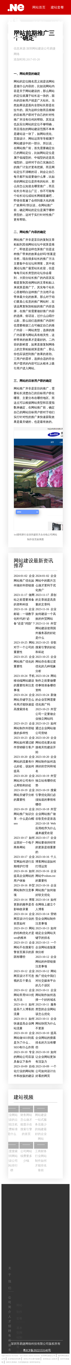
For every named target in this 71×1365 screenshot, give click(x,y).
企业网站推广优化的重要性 (24, 661)
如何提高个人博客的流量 (24, 1009)
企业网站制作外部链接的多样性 (24, 728)
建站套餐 (57, 7)
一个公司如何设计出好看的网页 (45, 1071)
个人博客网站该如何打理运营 (45, 861)
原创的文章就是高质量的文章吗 (45, 599)
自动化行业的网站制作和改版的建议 (24, 1071)
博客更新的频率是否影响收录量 (24, 904)
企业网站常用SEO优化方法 (24, 995)
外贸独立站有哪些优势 (45, 780)
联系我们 (57, 51)
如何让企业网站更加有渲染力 (45, 1056)
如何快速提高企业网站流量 (24, 1023)
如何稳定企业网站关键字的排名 (45, 933)
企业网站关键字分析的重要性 (24, 795)
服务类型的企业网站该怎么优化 (45, 1009)
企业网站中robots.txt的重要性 (45, 876)
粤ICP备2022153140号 (37, 1350)
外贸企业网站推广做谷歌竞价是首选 (45, 814)
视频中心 (38, 37)
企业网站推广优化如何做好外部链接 (24, 580)
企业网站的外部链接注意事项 (45, 961)
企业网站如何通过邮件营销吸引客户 (24, 742)
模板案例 (38, 22)
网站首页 (38, 7)
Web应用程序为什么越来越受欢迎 (45, 828)
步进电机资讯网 (14, 1359)
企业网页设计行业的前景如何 (24, 918)
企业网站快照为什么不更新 (45, 1023)
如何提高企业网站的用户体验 (24, 876)
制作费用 (57, 22)
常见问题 (57, 37)
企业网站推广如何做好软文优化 (45, 890)
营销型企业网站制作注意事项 (45, 918)
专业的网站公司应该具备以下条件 (24, 1056)
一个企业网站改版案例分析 (45, 947)
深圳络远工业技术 (50, 1359)
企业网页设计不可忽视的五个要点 (24, 976)
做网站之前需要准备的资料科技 (24, 599)
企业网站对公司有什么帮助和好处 (24, 780)
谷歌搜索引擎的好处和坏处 (45, 647)
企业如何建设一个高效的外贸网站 (45, 614)
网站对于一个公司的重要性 (24, 647)
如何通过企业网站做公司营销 (45, 728)
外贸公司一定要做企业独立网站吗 (45, 714)
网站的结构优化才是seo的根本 (24, 933)
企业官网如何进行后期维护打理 (24, 861)
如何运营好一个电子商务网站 (24, 842)
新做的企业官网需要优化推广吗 (45, 699)
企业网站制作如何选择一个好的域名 (45, 995)
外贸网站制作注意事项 (24, 890)
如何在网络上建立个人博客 (45, 904)
